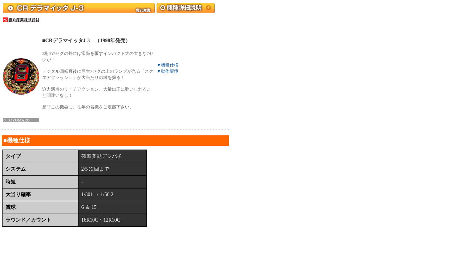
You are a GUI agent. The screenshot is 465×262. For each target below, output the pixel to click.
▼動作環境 (167, 71)
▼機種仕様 (167, 65)
